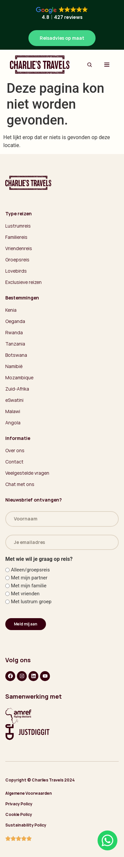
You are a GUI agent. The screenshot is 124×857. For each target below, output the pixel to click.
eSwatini (14, 400)
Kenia (11, 310)
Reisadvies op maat (62, 38)
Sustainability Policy (25, 825)
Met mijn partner (29, 577)
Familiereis (16, 237)
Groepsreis (17, 259)
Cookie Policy (18, 814)
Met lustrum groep (31, 601)
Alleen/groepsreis (30, 569)
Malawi (12, 411)
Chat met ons (19, 484)
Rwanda (14, 332)
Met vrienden (25, 593)
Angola (13, 422)
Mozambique (19, 377)
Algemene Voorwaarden (28, 793)
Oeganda (15, 321)
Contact (14, 461)
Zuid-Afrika (17, 389)
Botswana (16, 355)
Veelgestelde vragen (27, 473)
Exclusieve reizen (23, 282)
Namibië (13, 366)
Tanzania (15, 344)
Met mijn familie (29, 585)
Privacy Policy (18, 804)
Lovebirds (16, 271)
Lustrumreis (18, 226)
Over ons (14, 450)
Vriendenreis (18, 248)
